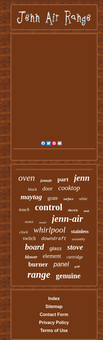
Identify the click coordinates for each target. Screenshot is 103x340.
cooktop (69, 187)
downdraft (53, 238)
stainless (80, 231)
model (42, 222)
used (86, 210)
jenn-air (67, 219)
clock (23, 232)
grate (53, 198)
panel (61, 264)
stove (75, 247)
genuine (68, 276)
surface (68, 199)
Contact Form (54, 314)
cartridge (74, 257)
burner (38, 264)
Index (54, 298)
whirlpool (50, 229)
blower (31, 257)
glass (55, 248)
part (62, 179)
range (39, 274)
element (52, 256)
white (83, 199)
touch (24, 209)
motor (29, 222)
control (48, 207)
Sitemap (53, 306)
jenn (82, 178)
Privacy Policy (54, 322)
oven (26, 178)
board (34, 246)
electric (73, 210)
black (32, 189)
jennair (46, 181)
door (47, 188)
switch (29, 238)
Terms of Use (54, 330)
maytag (31, 197)
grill (77, 266)
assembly (78, 239)
